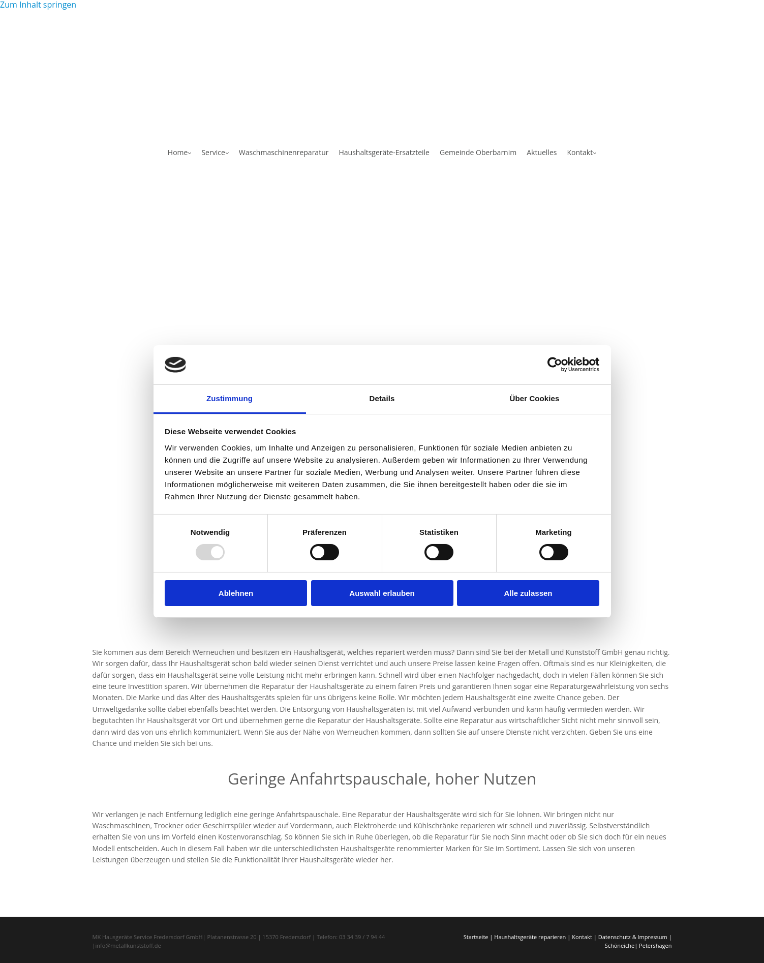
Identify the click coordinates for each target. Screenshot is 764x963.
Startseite (476, 937)
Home (178, 152)
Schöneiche (620, 945)
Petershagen (655, 945)
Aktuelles (542, 152)
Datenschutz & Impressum (632, 937)
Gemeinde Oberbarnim (478, 152)
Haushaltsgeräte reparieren (530, 937)
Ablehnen (236, 593)
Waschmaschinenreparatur (284, 152)
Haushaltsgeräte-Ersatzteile (384, 152)
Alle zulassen (528, 593)
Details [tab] (382, 398)
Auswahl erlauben (381, 593)
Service (213, 152)
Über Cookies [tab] (535, 398)
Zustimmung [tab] (229, 398)
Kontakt (580, 152)
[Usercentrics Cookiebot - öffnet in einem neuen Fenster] (554, 364)
